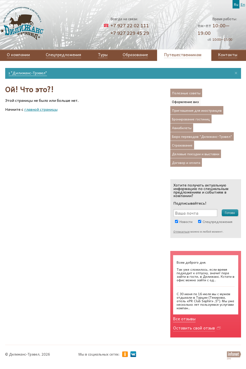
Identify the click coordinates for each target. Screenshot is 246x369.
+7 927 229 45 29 (129, 33)
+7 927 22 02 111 (129, 25)
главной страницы (41, 109)
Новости (185, 221)
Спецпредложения (217, 221)
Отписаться (181, 231)
